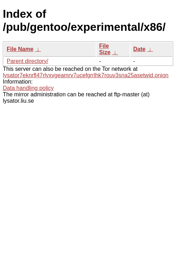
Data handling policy (28, 88)
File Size (105, 49)
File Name (20, 49)
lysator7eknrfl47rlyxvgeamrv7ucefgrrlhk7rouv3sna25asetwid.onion (86, 75)
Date (139, 49)
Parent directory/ (27, 61)
